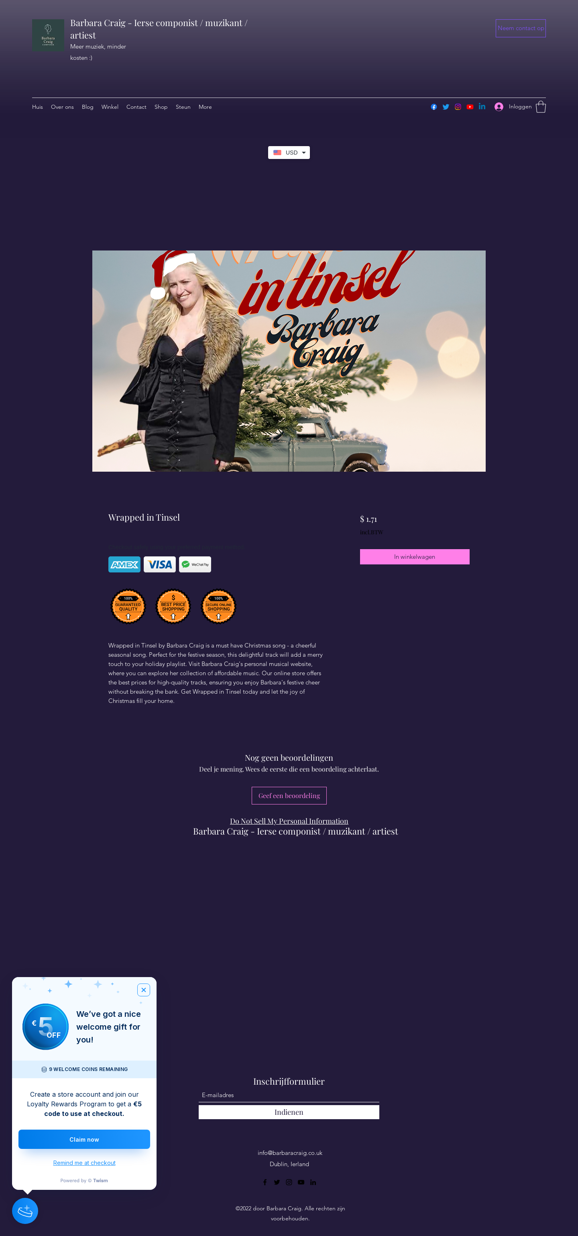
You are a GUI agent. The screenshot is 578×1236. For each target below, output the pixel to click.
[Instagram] (458, 107)
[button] (521, 28)
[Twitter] (446, 107)
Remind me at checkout (84, 1162)
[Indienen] (289, 1112)
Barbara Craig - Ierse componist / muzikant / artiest (295, 831)
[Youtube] (470, 107)
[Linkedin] (482, 107)
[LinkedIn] (313, 1182)
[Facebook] (434, 107)
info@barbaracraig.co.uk (290, 1153)
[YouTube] (301, 1182)
